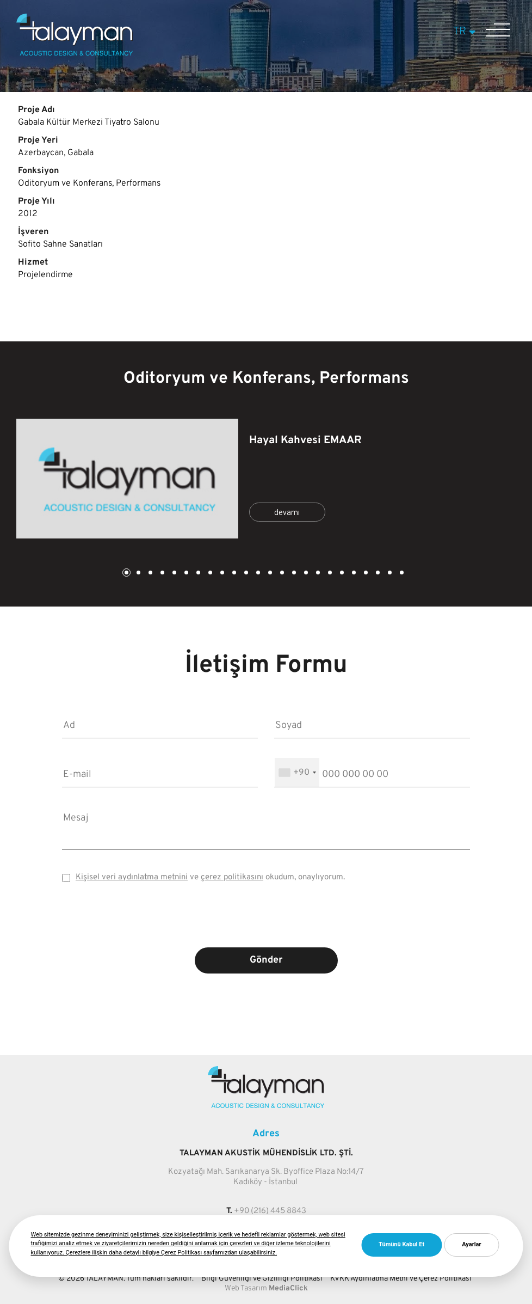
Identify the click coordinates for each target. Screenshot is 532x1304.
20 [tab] (353, 573)
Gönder (266, 960)
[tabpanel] (266, 478)
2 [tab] (137, 573)
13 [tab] (269, 573)
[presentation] (266, 923)
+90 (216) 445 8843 (270, 1211)
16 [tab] (305, 573)
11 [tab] (245, 573)
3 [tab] (149, 573)
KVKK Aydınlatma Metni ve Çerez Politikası (401, 1278)
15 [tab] (293, 573)
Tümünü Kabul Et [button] (401, 1244)
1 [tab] (125, 573)
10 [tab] (233, 573)
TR (466, 32)
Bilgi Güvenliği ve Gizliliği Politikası (262, 1278)
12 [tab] (257, 573)
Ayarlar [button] (471, 1244)
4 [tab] (161, 573)
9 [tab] (221, 573)
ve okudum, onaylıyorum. (210, 877)
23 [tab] (389, 573)
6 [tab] (185, 573)
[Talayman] (74, 53)
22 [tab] (377, 573)
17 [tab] (317, 573)
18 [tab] (329, 573)
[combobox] (297, 772)
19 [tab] (341, 573)
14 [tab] (281, 573)
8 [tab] (209, 573)
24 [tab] (401, 573)
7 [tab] (197, 573)
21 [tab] (365, 573)
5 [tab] (173, 573)
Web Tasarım (246, 1288)
